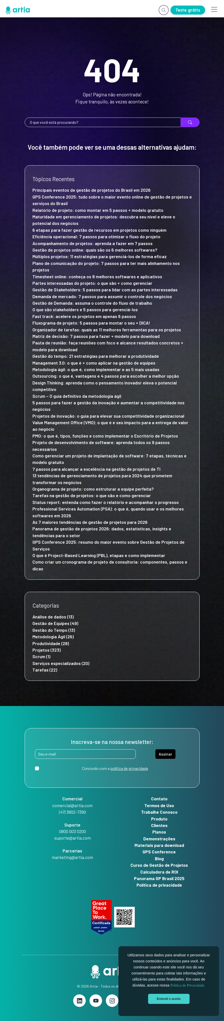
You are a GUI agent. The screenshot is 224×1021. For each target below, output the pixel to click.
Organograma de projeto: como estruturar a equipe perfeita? (93, 489)
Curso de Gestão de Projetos (159, 865)
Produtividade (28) (50, 643)
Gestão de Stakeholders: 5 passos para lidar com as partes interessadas (104, 289)
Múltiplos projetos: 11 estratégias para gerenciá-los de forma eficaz (99, 256)
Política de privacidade (159, 885)
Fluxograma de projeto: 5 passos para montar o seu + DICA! (91, 323)
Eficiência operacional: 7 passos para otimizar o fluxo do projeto (96, 236)
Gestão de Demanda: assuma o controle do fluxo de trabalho (93, 303)
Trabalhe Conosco (159, 812)
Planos (159, 832)
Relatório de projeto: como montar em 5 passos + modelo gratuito (97, 210)
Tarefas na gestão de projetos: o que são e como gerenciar (91, 495)
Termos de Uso (159, 805)
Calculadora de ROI (159, 872)
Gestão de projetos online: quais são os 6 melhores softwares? (94, 250)
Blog (159, 858)
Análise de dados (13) (53, 616)
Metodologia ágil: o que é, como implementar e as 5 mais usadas (95, 369)
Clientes (159, 825)
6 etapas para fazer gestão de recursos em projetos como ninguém (99, 230)
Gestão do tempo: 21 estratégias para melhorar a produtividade (96, 356)
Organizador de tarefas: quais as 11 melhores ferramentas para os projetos (106, 329)
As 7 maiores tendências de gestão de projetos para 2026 (90, 522)
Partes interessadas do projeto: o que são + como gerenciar (92, 283)
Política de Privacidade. (187, 985)
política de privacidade (129, 768)
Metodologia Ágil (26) (53, 636)
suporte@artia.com (72, 838)
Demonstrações (159, 838)
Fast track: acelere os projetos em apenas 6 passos (84, 316)
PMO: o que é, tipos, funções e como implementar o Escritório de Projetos (105, 436)
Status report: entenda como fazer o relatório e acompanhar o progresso (105, 502)
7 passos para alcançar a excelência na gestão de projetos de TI (96, 469)
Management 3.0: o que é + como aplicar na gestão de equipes (93, 363)
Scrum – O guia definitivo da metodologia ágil (76, 396)
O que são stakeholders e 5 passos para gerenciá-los (85, 309)
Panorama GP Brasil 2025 (159, 878)
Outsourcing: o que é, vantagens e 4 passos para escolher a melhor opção (105, 376)
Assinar (165, 754)
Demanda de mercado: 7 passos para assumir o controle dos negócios (102, 296)
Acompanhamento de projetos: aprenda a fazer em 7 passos (92, 243)
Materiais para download (159, 845)
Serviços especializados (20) (60, 663)
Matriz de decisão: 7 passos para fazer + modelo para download (96, 336)
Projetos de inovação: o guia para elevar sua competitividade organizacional (108, 416)
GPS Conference (159, 851)
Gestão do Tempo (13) (53, 630)
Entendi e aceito (169, 999)
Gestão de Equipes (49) (55, 623)
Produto (159, 818)
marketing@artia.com (72, 857)
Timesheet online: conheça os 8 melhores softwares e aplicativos (97, 276)
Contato (159, 798)
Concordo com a (115, 768)
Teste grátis (187, 10)
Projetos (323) (46, 650)
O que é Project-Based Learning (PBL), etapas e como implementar (99, 555)
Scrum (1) (41, 656)
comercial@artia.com (72, 805)
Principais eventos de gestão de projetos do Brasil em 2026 (91, 190)
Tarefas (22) (44, 670)
